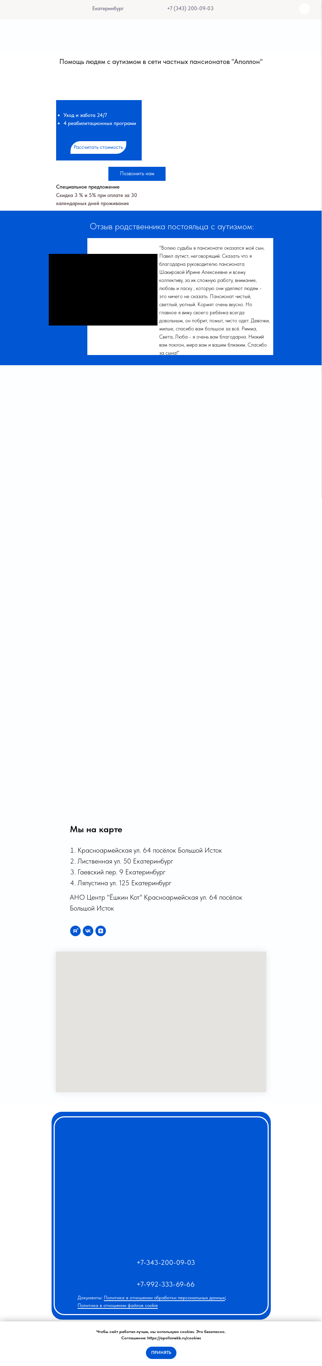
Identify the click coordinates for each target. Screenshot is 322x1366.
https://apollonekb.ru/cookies (174, 1337)
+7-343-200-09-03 (165, 1262)
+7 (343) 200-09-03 (190, 8)
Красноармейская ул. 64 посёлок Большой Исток (150, 850)
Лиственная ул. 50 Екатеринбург (125, 861)
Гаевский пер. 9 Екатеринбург (122, 872)
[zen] (100, 931)
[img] (157, 8)
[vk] (88, 931)
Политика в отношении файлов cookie (118, 1305)
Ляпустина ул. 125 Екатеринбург (125, 883)
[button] (98, 147)
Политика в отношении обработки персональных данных (164, 1297)
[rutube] (75, 931)
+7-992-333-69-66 (165, 1284)
